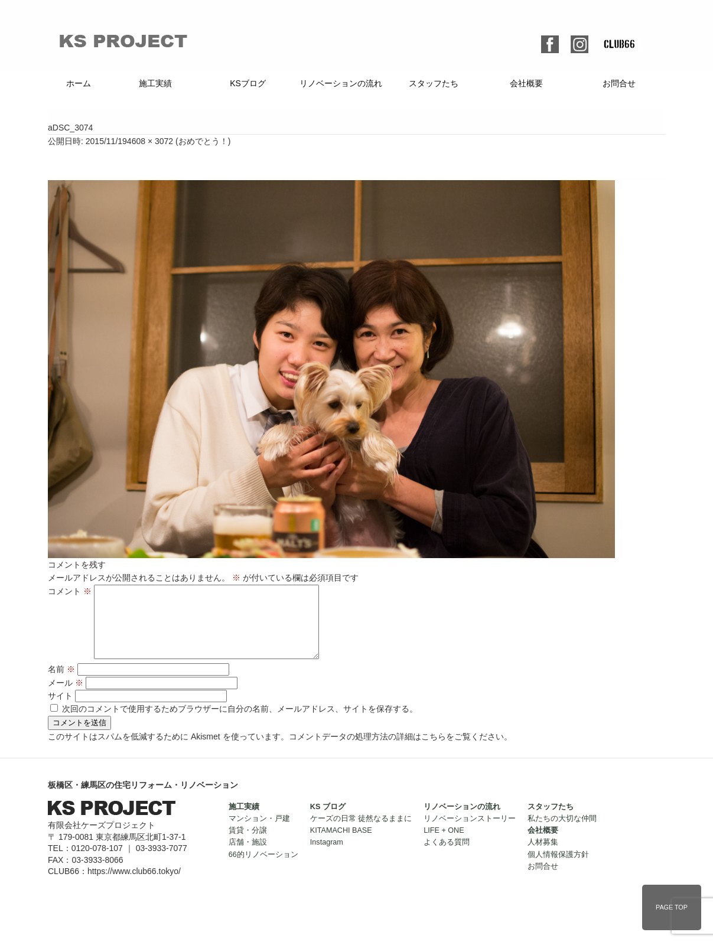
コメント (70, 591)
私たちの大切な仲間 (562, 833)
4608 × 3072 (150, 141)
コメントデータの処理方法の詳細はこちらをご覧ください (396, 750)
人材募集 (543, 856)
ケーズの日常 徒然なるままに (361, 833)
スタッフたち (433, 83)
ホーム (78, 83)
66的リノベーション (263, 869)
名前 (61, 683)
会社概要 (526, 83)
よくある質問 (447, 856)
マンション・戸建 (259, 833)
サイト (60, 710)
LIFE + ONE (444, 844)
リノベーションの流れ (340, 83)
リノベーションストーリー (470, 833)
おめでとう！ (203, 141)
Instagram (326, 856)
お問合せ (619, 83)
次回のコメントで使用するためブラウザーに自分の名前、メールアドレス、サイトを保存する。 (240, 723)
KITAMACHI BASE (341, 844)
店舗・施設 (248, 856)
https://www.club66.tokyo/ (134, 885)
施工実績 (155, 83)
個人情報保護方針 (558, 869)
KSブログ (248, 83)
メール (65, 697)
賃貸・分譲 (248, 844)
